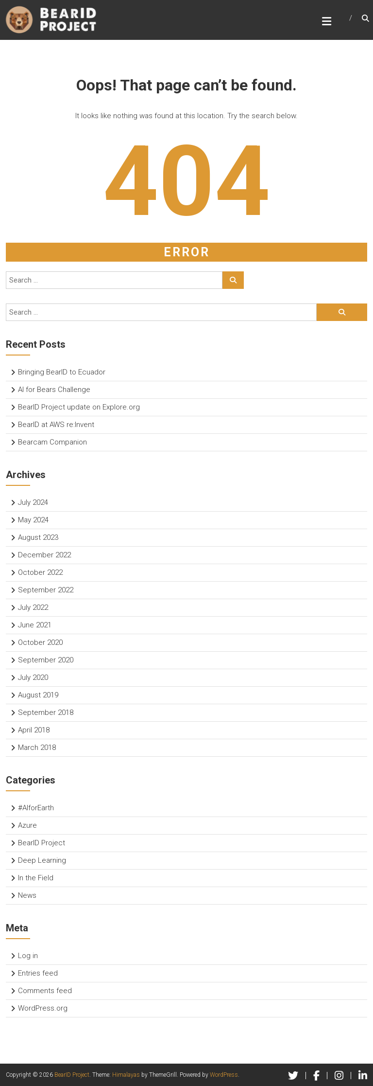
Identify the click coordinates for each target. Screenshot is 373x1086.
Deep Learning (42, 860)
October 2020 (40, 642)
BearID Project (41, 842)
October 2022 (40, 572)
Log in (28, 955)
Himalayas (126, 1074)
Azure (27, 825)
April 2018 (34, 730)
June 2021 (34, 625)
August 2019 (38, 695)
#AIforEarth (36, 807)
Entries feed (38, 973)
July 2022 (33, 607)
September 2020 (45, 660)
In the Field (35, 877)
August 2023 (38, 537)
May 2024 (33, 520)
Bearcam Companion (52, 442)
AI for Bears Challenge (54, 389)
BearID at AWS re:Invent (56, 424)
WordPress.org (43, 1008)
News (27, 895)
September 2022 (45, 590)
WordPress (224, 1074)
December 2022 (44, 555)
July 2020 (33, 677)
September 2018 (45, 712)
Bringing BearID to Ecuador (61, 372)
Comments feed (45, 990)
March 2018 (37, 747)
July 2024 (33, 502)
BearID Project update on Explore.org (79, 407)
